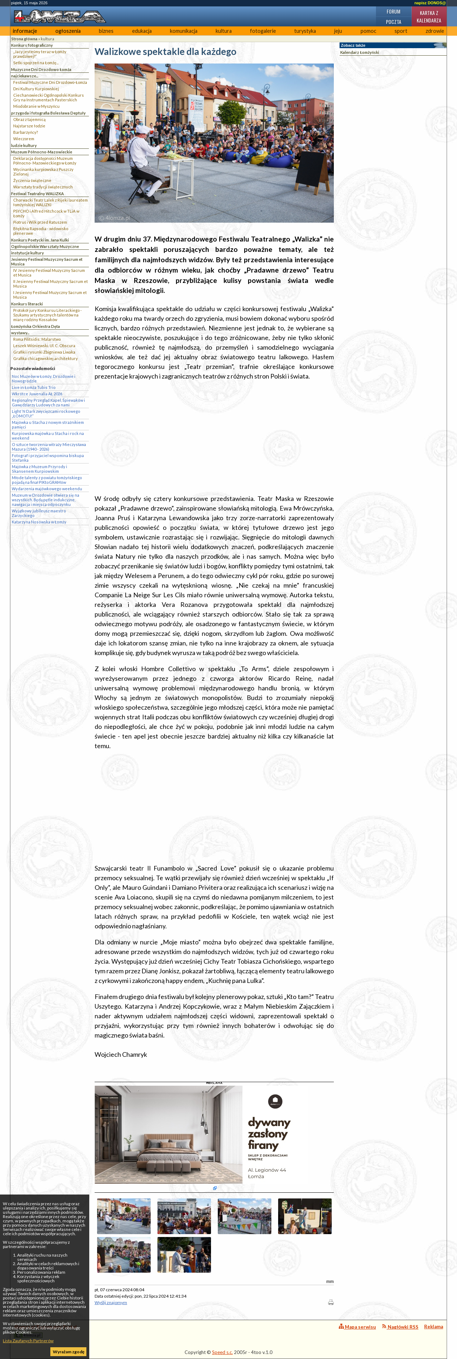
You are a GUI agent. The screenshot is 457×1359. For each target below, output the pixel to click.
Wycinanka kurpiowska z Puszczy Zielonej (43, 171)
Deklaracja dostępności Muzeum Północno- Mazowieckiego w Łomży (44, 160)
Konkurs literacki (27, 303)
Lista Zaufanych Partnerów (28, 1340)
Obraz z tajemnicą (29, 119)
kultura (224, 31)
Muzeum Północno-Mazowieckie (41, 151)
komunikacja (183, 31)
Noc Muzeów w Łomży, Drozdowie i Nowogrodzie (43, 378)
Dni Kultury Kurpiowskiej (36, 88)
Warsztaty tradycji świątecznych (43, 186)
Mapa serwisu (357, 1327)
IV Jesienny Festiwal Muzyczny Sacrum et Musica (49, 272)
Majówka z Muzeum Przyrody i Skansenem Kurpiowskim (39, 468)
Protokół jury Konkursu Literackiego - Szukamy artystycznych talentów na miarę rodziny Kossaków (47, 315)
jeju (338, 31)
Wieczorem (23, 138)
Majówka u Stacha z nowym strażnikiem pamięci (48, 424)
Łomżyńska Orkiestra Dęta (35, 326)
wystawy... (20, 332)
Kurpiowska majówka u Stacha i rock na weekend (48, 435)
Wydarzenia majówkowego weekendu (47, 488)
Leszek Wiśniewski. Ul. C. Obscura (44, 345)
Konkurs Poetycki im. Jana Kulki (40, 240)
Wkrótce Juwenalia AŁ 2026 (37, 393)
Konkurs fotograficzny (32, 45)
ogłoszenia (68, 31)
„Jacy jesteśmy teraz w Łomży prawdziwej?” (39, 54)
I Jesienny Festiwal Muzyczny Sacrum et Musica (50, 294)
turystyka (305, 31)
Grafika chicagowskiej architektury (45, 358)
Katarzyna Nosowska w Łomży (39, 521)
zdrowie (435, 31)
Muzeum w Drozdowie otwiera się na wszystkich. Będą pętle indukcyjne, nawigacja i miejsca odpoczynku (45, 500)
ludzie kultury (24, 145)
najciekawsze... (24, 75)
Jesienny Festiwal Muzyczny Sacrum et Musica (46, 261)
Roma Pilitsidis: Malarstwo (37, 339)
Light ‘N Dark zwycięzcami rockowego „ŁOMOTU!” (46, 413)
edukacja (142, 31)
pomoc (368, 31)
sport (401, 31)
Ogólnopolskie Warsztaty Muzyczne (45, 246)
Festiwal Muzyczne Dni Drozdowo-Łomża (50, 82)
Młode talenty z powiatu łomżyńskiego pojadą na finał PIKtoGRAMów (47, 480)
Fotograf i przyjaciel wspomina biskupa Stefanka (48, 457)
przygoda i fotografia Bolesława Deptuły (48, 113)
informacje (25, 31)
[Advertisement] (214, 437)
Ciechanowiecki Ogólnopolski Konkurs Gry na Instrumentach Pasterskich (48, 97)
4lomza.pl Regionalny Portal (45, 1331)
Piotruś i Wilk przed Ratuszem (40, 222)
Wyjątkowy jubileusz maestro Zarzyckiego (39, 513)
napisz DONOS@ (430, 3)
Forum (393, 11)
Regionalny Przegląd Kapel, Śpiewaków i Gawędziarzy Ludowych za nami (48, 402)
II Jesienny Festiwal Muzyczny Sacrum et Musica (50, 283)
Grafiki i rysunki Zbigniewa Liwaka (44, 352)
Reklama (433, 1326)
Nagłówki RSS (400, 1327)
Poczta (393, 21)
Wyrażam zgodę (68, 1351)
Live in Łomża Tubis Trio (34, 387)
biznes (106, 31)
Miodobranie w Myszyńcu (36, 106)
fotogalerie (263, 31)
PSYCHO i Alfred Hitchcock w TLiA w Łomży (46, 213)
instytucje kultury (27, 252)
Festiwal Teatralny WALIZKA (37, 193)
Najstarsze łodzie (29, 125)
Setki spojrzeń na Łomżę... (36, 62)
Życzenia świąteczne (32, 180)
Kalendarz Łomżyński (359, 52)
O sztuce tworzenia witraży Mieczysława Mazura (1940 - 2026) (49, 446)
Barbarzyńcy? (25, 132)
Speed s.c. (222, 1352)
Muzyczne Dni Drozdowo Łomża (41, 69)
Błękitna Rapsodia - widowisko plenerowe (40, 230)
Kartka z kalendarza (429, 16)
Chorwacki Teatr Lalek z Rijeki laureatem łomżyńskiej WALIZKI (50, 202)
